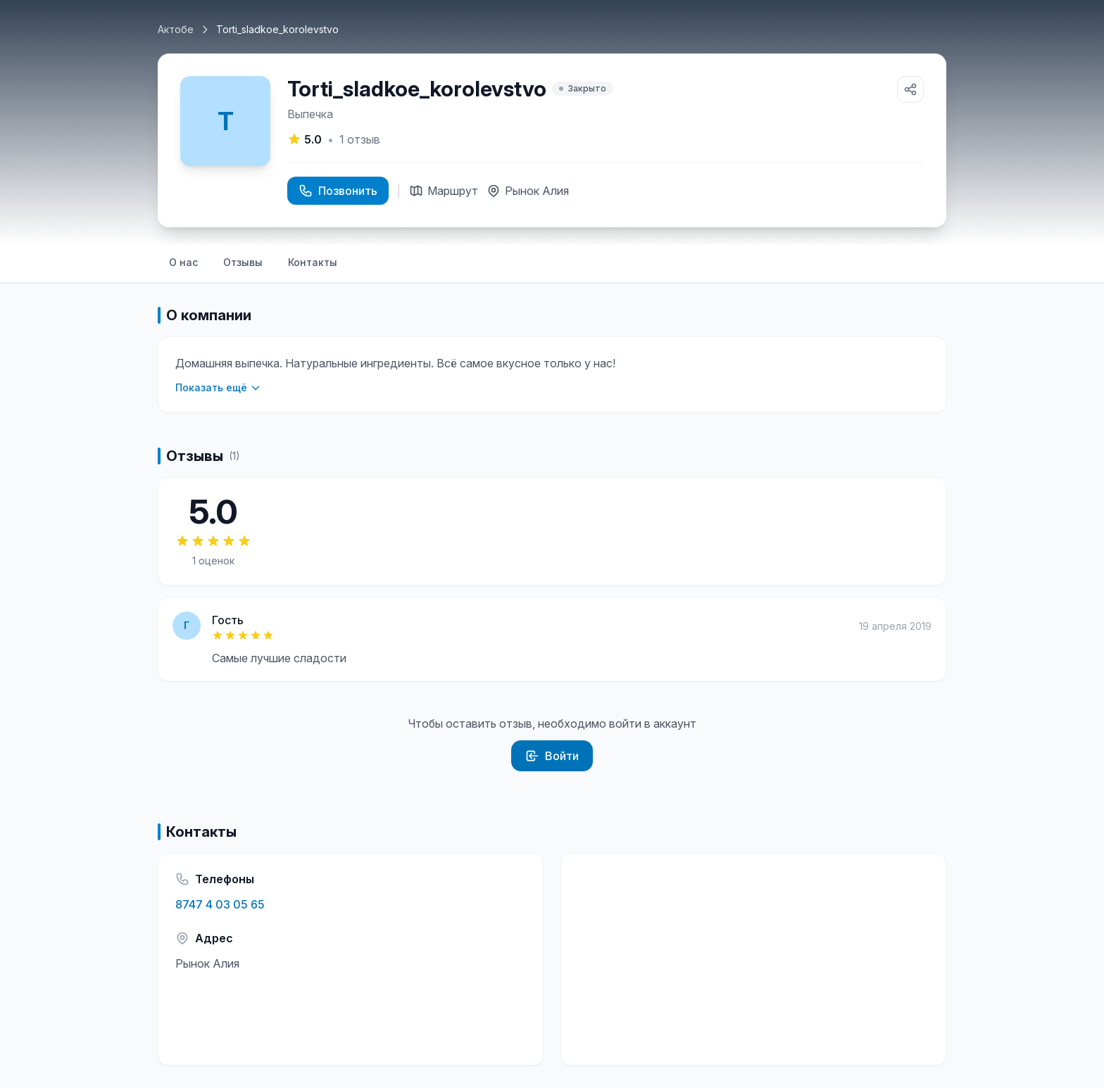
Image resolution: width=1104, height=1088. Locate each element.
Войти (552, 756)
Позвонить (338, 191)
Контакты (312, 262)
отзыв (359, 139)
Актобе (176, 29)
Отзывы (243, 262)
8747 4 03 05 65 (220, 904)
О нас (183, 262)
